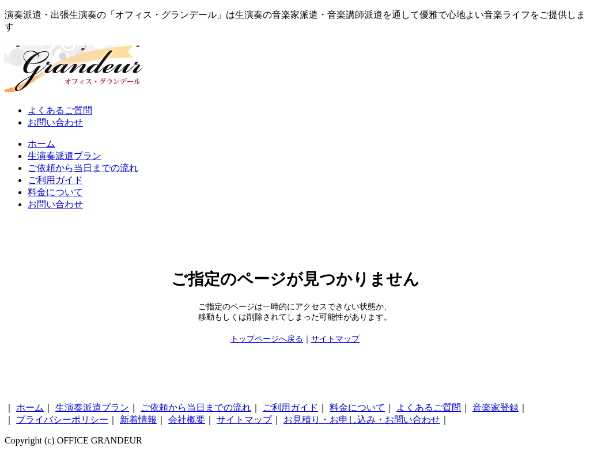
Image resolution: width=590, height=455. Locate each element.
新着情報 (138, 419)
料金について (55, 192)
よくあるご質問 (60, 110)
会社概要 (186, 419)
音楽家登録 (495, 407)
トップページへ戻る (266, 339)
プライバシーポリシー (62, 419)
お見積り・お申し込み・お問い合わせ (361, 419)
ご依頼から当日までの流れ (83, 168)
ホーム (41, 144)
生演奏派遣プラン (64, 156)
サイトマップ (335, 339)
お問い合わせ (55, 122)
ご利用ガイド (55, 180)
